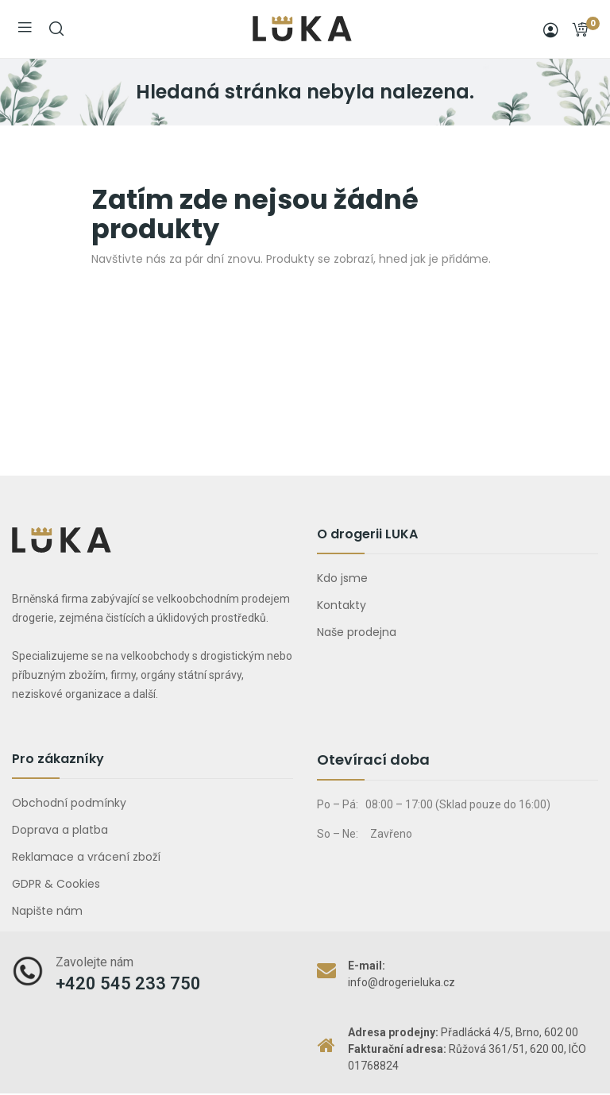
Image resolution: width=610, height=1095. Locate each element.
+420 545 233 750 (128, 983)
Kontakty (341, 605)
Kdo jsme (342, 578)
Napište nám (47, 911)
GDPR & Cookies (56, 884)
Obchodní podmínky (69, 803)
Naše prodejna (356, 632)
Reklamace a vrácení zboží (86, 857)
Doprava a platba (60, 830)
